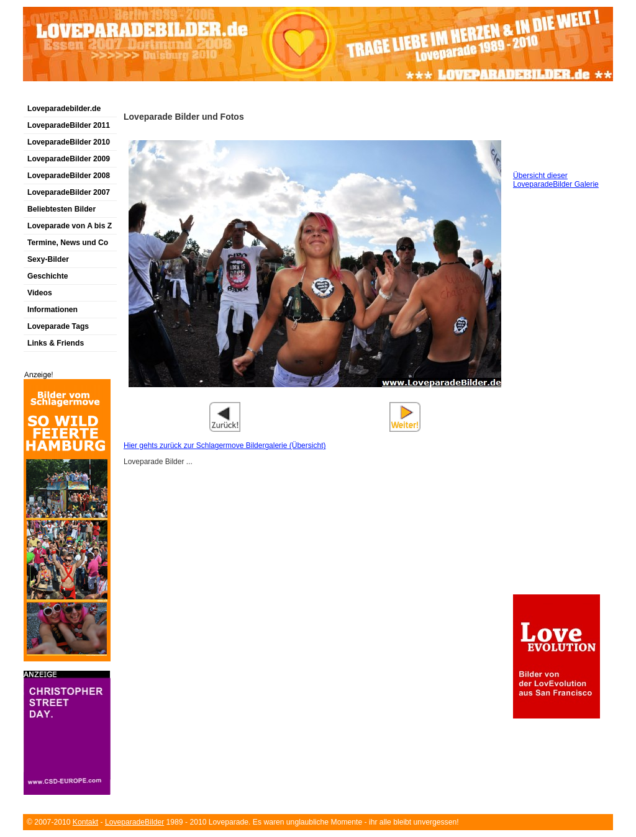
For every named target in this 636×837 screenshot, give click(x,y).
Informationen (52, 309)
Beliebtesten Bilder (61, 209)
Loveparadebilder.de (64, 108)
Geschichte (47, 276)
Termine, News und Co (67, 242)
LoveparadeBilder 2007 (68, 192)
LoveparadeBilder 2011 (68, 125)
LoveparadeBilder (134, 822)
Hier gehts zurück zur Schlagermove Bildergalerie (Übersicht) (224, 445)
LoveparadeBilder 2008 (68, 175)
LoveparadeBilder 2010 (68, 142)
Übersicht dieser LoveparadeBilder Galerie (556, 180)
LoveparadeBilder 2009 (68, 158)
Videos (39, 293)
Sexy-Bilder (48, 259)
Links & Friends (55, 343)
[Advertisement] (168, 95)
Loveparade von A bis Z (69, 226)
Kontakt (85, 822)
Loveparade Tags (58, 326)
